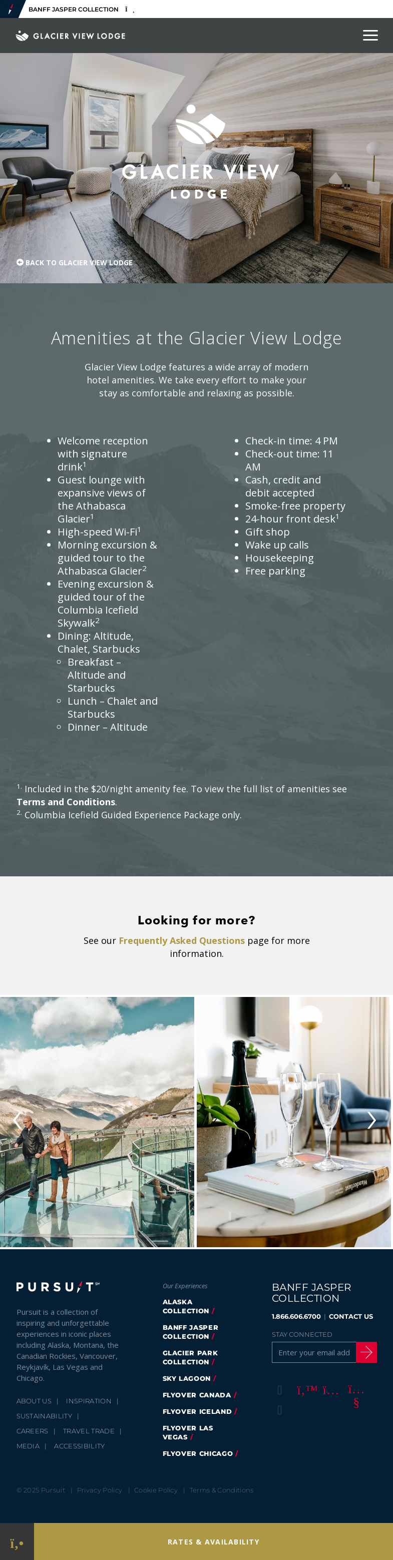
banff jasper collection (191, 1331)
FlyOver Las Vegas (188, 1432)
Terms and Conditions (66, 802)
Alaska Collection (186, 1306)
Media (28, 1446)
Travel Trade (89, 1431)
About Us (34, 1401)
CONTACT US (351, 1316)
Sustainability (45, 1416)
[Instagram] (329, 1389)
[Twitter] (303, 1389)
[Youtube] (354, 1389)
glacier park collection (190, 1357)
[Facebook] (278, 1389)
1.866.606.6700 (296, 1316)
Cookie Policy (156, 1490)
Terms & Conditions (222, 1490)
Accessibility (79, 1446)
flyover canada (197, 1395)
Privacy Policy (100, 1490)
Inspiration (89, 1401)
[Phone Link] (17, 1541)
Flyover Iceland (197, 1411)
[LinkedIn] (278, 1409)
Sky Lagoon (187, 1378)
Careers (33, 1431)
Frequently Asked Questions (182, 940)
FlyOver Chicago (198, 1453)
